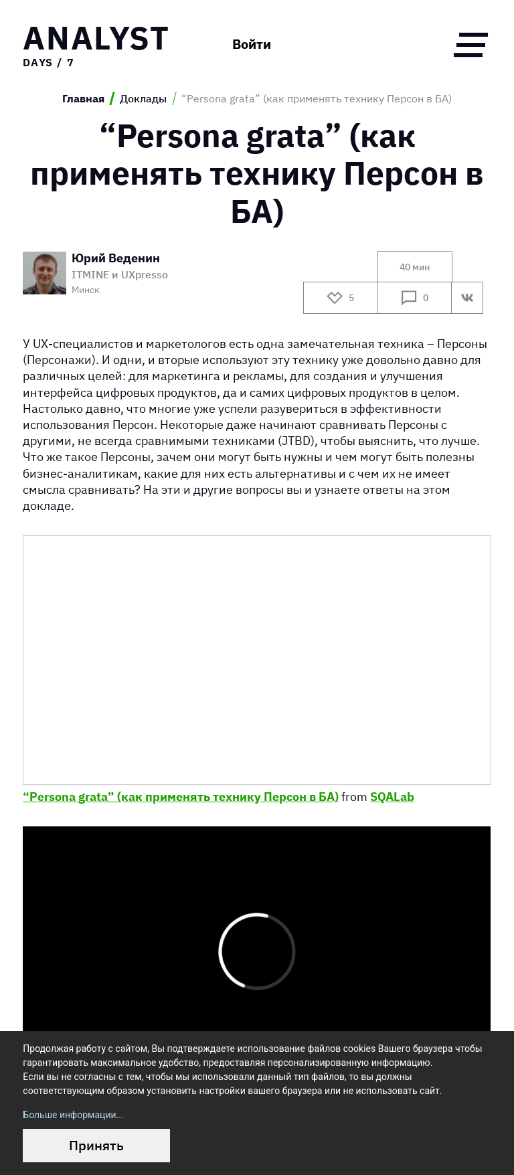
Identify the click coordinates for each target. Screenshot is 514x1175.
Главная (83, 98)
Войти (251, 44)
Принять (96, 1145)
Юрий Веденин (116, 258)
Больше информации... (73, 1114)
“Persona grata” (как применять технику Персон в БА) (181, 796)
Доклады (143, 98)
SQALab (392, 796)
